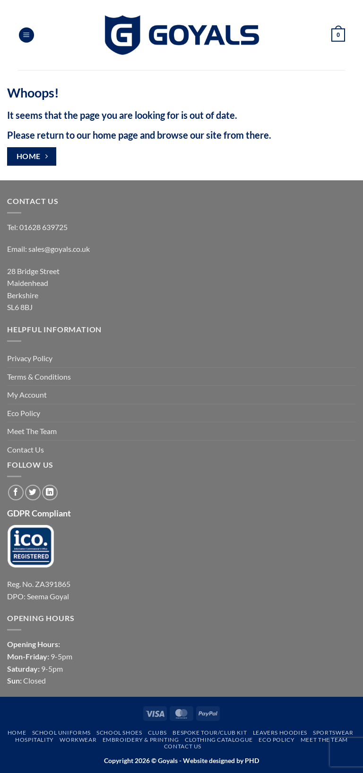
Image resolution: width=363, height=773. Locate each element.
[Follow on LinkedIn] (50, 492)
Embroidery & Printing (141, 739)
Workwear (78, 739)
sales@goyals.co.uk (59, 248)
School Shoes (119, 732)
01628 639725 (43, 226)
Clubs (157, 732)
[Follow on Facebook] (16, 492)
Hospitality (34, 739)
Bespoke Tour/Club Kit (210, 732)
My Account (27, 394)
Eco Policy (23, 413)
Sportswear (333, 732)
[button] (26, 35)
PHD (251, 760)
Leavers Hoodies (280, 732)
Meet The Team (32, 430)
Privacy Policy (29, 358)
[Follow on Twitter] (33, 492)
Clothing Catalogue (219, 739)
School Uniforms (61, 732)
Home (17, 732)
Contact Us (25, 449)
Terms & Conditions (39, 376)
